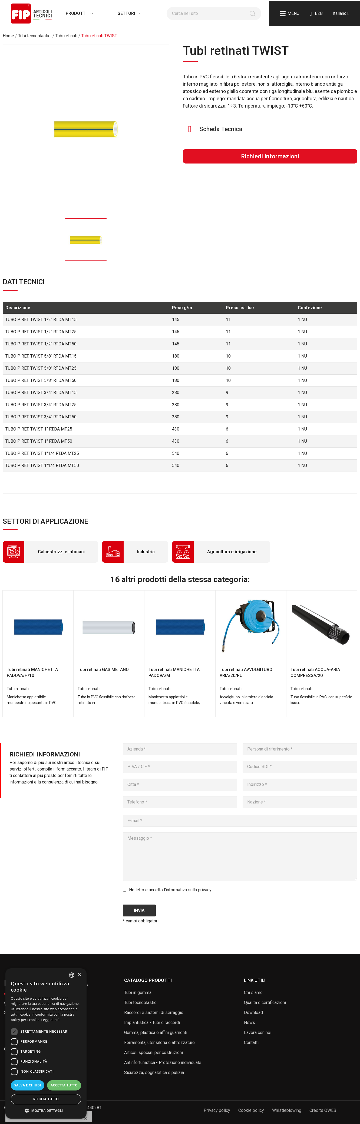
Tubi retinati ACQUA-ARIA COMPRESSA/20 (315, 672)
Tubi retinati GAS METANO (103, 669)
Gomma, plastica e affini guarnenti (155, 1032)
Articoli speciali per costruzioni (153, 1052)
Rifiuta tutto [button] (46, 1099)
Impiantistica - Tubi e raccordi (152, 1022)
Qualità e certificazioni (265, 1002)
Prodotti (74, 13)
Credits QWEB (322, 1110)
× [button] (79, 975)
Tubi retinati (18, 688)
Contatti (251, 1042)
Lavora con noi (257, 1032)
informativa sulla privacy (189, 889)
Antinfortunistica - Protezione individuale (162, 1062)
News (249, 1022)
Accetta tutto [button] (64, 1085)
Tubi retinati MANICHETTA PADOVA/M (174, 672)
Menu (289, 13)
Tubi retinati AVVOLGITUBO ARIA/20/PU (246, 672)
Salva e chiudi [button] (27, 1085)
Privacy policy (217, 1110)
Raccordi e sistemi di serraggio (153, 1012)
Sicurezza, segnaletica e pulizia (154, 1072)
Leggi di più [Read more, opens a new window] (50, 1020)
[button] (46, 1110)
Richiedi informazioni (270, 156)
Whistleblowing (286, 1110)
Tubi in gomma (137, 992)
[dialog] (46, 1043)
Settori (124, 13)
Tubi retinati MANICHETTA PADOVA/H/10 (32, 672)
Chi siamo (253, 992)
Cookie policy (251, 1110)
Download (253, 1012)
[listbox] (71, 975)
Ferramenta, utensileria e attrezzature (159, 1042)
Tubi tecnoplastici (140, 1002)
